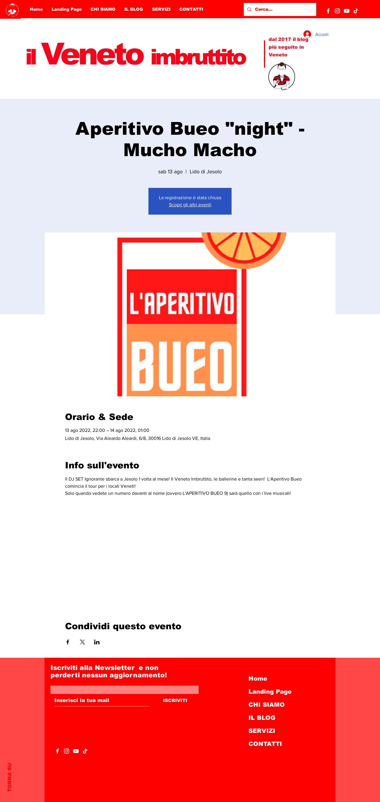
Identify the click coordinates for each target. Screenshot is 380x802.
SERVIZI (261, 730)
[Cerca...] (279, 9)
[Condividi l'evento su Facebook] (68, 642)
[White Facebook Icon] (328, 10)
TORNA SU (9, 777)
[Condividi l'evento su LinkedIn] (97, 642)
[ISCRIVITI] (175, 700)
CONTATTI (265, 744)
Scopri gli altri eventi (190, 204)
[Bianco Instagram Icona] (337, 10)
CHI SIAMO (266, 704)
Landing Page (270, 691)
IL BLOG (262, 717)
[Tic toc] (355, 10)
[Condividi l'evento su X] (82, 642)
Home (257, 678)
